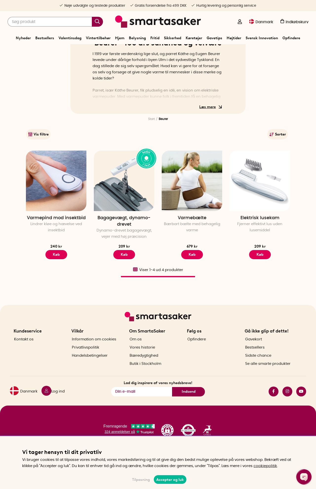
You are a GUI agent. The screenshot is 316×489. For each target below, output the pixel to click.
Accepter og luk (170, 479)
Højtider (234, 38)
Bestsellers (44, 38)
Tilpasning (141, 479)
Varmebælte (192, 246)
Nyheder (23, 38)
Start (151, 147)
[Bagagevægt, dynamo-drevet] (124, 209)
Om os (136, 353)
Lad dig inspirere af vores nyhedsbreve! (158, 397)
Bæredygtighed (144, 370)
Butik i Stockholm (145, 378)
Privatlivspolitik (85, 362)
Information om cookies (94, 353)
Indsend (189, 406)
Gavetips (214, 38)
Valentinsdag (70, 38)
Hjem (119, 38)
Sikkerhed (172, 38)
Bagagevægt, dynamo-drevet (124, 249)
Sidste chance (258, 370)
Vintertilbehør (98, 38)
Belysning (137, 38)
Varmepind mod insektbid (56, 246)
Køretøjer (194, 38)
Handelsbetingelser (90, 370)
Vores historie (142, 362)
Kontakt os (24, 353)
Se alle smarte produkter (268, 378)
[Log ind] (240, 22)
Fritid (154, 38)
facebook (273, 406)
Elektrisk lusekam (259, 246)
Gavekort (253, 353)
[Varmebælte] (192, 209)
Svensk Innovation (262, 38)
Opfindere (291, 38)
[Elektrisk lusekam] (260, 209)
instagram (287, 406)
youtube (301, 406)
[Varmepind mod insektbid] (56, 209)
